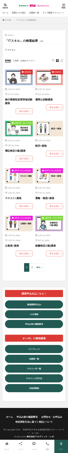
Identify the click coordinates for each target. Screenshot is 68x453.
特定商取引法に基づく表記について (34, 421)
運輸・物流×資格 (44, 198)
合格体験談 (34, 388)
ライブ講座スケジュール (53, 12)
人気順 (16, 60)
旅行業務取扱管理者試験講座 (18, 101)
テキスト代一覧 (34, 368)
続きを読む (24, 111)
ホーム (5, 12)
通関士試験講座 (44, 99)
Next (38, 267)
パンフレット (34, 349)
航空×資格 (41, 145)
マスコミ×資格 (13, 198)
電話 (47, 445)
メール (34, 445)
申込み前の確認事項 (34, 324)
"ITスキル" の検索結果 (26, 20)
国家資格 (27, 72)
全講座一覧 (34, 12)
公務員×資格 (12, 245)
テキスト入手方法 (34, 378)
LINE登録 (34, 314)
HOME (8, 20)
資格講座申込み (34, 304)
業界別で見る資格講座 (22, 170)
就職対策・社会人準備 (22, 123)
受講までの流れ (19, 12)
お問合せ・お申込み (51, 416)
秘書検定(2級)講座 (45, 245)
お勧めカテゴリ (27, 60)
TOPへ (61, 445)
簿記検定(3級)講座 (15, 150)
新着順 (8, 60)
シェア (20, 445)
